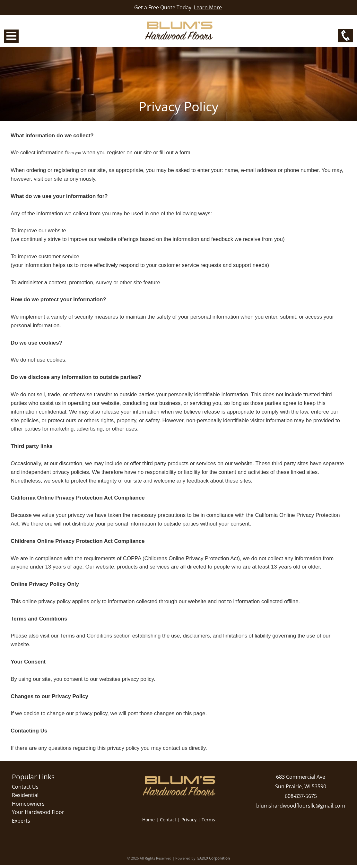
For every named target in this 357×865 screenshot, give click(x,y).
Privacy (188, 820)
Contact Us (25, 786)
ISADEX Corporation (213, 858)
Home (148, 820)
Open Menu (11, 36)
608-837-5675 (301, 796)
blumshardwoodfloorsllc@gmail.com (300, 805)
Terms (208, 820)
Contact (168, 820)
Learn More (208, 7)
